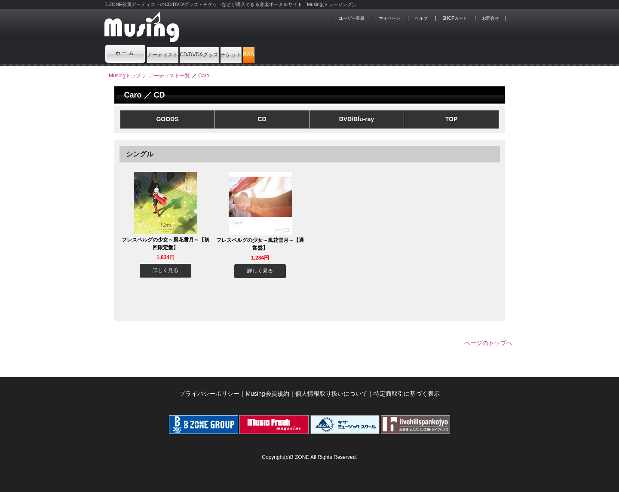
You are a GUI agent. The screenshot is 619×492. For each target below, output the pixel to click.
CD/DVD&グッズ (246, 53)
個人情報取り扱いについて (331, 389)
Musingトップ (125, 76)
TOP (451, 119)
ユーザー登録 (352, 18)
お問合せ (490, 18)
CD (261, 119)
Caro (203, 76)
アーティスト (177, 53)
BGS (352, 53)
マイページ (389, 18)
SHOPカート (454, 18)
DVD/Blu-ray (356, 119)
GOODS (167, 119)
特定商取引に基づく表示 (407, 389)
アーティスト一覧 (169, 76)
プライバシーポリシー (209, 389)
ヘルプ (421, 18)
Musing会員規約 (267, 389)
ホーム (125, 53)
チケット (309, 53)
